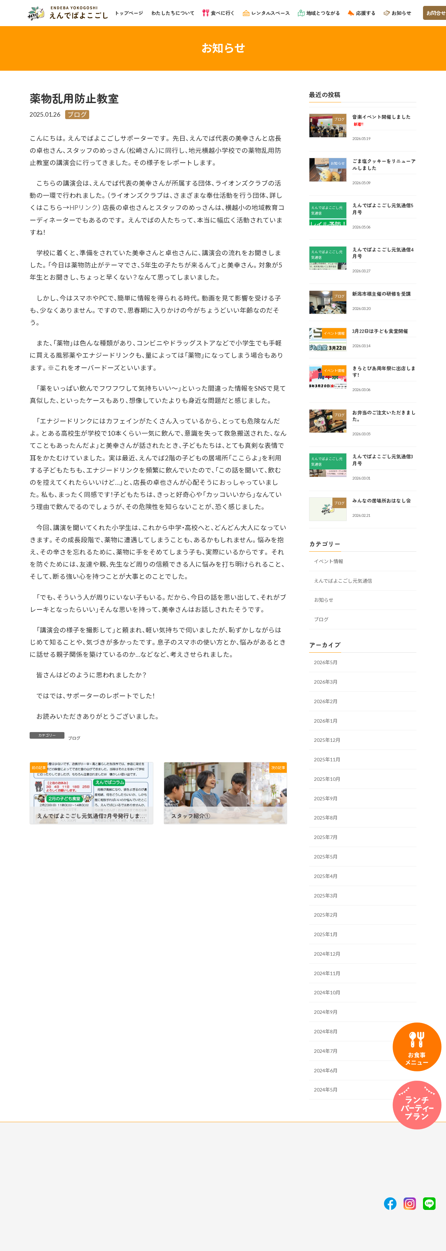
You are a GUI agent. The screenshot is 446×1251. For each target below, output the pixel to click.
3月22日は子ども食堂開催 (380, 330)
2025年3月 (326, 895)
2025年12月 (327, 740)
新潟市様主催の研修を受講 (381, 293)
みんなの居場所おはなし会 (381, 500)
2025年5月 (326, 857)
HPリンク (83, 207)
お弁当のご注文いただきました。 (384, 415)
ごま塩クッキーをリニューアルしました (384, 164)
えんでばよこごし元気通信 (343, 580)
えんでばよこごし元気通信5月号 (382, 209)
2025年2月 (326, 915)
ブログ (77, 114)
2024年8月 (326, 1031)
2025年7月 (326, 837)
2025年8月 (326, 818)
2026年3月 (326, 681)
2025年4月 (326, 876)
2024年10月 (327, 992)
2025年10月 (327, 779)
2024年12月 (327, 953)
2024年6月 (326, 1070)
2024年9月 (326, 1012)
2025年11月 (327, 759)
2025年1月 (326, 934)
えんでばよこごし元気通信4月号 (383, 252)
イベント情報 (328, 561)
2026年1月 (326, 720)
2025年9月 (326, 798)
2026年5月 (326, 662)
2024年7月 (326, 1051)
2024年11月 (327, 973)
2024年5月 (326, 1090)
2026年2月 (326, 701)
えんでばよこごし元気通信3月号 (382, 460)
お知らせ (323, 600)
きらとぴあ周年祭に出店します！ (384, 371)
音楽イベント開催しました (381, 120)
